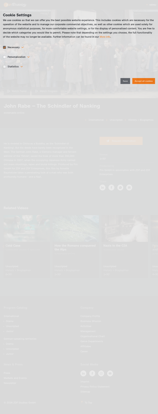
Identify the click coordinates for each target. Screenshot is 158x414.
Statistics (13, 66)
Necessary (14, 47)
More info (105, 36)
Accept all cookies (144, 81)
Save (125, 81)
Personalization (17, 56)
